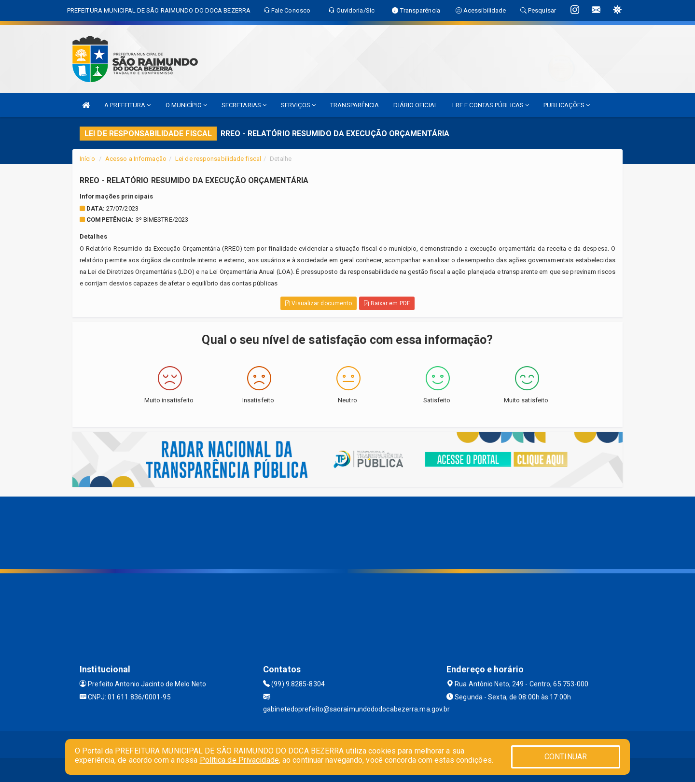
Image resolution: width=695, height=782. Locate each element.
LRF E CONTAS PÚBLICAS (490, 105)
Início (87, 158)
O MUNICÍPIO (186, 105)
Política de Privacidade (239, 760)
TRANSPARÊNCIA (354, 105)
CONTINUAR (565, 756)
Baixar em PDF (387, 303)
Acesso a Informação (136, 158)
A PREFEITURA (127, 105)
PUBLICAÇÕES (566, 105)
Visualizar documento (318, 303)
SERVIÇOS (298, 105)
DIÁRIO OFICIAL (415, 105)
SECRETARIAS (244, 105)
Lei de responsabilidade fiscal (218, 158)
